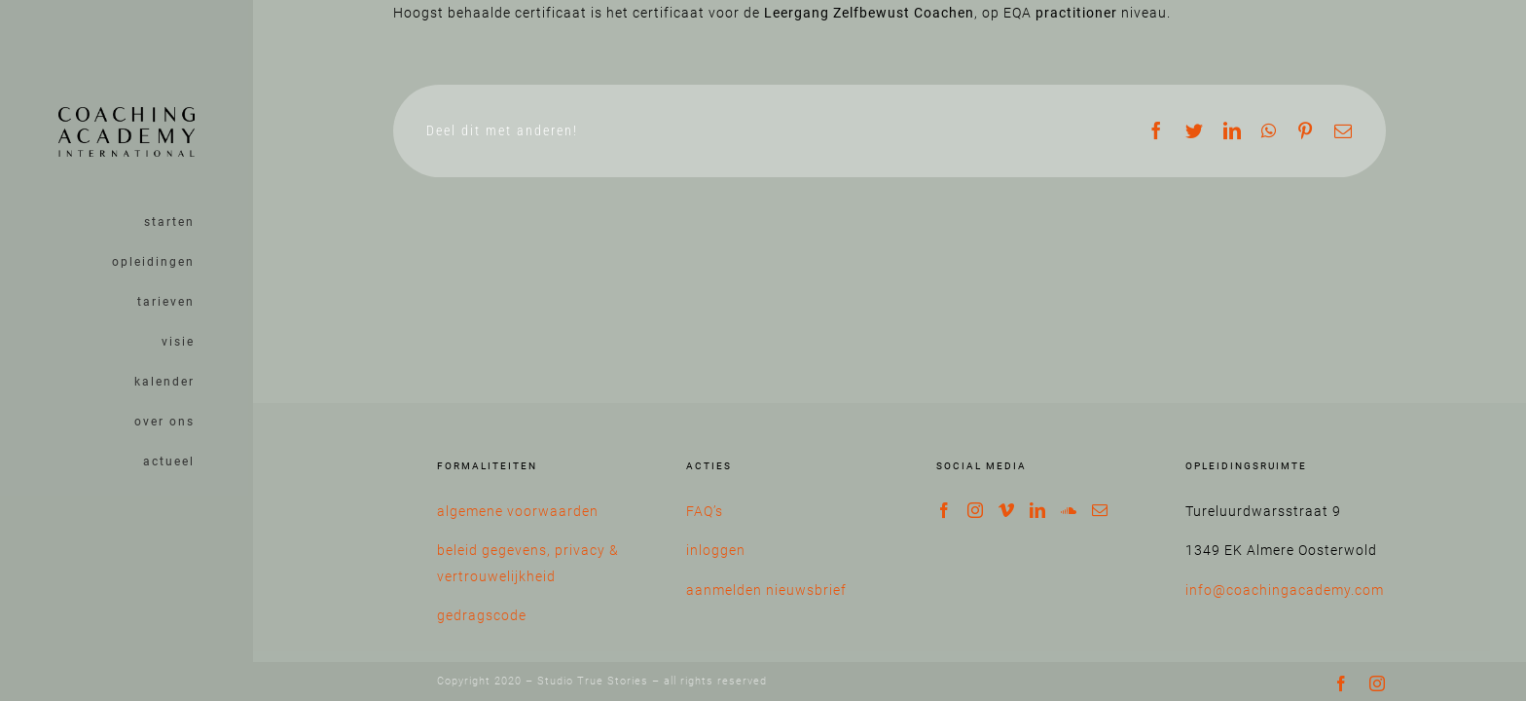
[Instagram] (975, 510)
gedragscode (482, 615)
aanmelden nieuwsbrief (766, 590)
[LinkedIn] (1038, 510)
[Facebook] (944, 510)
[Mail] (1100, 510)
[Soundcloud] (1069, 510)
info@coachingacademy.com (1284, 590)
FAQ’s (704, 511)
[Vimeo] (1007, 510)
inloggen (715, 550)
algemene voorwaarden (518, 511)
